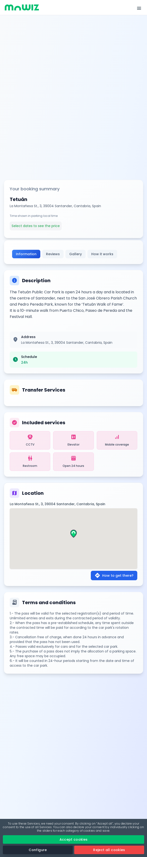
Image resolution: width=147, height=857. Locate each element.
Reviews (53, 254)
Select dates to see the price (36, 225)
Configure (38, 850)
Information (26, 254)
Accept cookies (74, 839)
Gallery (75, 254)
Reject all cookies (109, 850)
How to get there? (114, 575)
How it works (102, 254)
